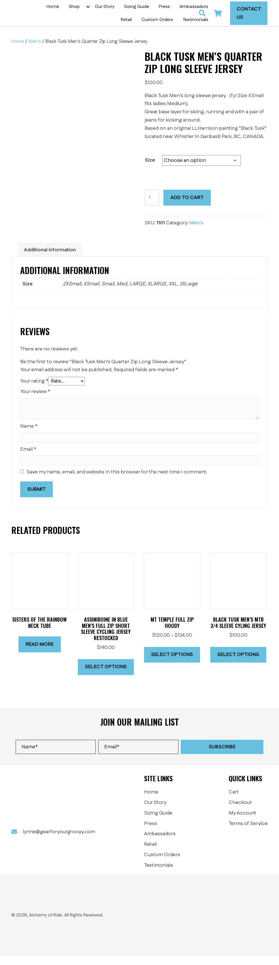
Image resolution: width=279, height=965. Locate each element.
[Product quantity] (152, 207)
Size (150, 169)
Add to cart (187, 207)
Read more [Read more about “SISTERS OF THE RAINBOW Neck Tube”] (40, 653)
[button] (128, 11)
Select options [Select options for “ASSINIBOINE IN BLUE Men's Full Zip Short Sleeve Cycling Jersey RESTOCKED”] (106, 676)
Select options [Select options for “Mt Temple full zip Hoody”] (172, 664)
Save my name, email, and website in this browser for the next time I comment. (116, 481)
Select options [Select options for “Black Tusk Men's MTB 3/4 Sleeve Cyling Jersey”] (238, 664)
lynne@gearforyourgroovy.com (59, 841)
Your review (35, 401)
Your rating (34, 390)
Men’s (34, 50)
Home (17, 50)
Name (28, 435)
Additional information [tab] (50, 259)
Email (28, 458)
